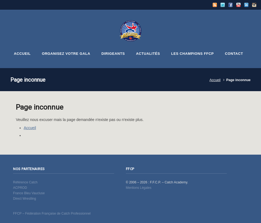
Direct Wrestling (24, 198)
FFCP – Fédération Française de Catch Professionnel (52, 213)
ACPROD (20, 188)
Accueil (214, 80)
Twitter (222, 5)
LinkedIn (246, 5)
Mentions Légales (138, 188)
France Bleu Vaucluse (29, 193)
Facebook (230, 5)
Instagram (254, 5)
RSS (215, 5)
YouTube (238, 5)
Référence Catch (25, 182)
